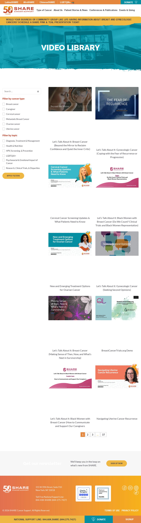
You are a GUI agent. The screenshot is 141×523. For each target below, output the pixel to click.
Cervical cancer (13, 114)
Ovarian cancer (13, 124)
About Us (58, 10)
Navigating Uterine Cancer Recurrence (117, 418)
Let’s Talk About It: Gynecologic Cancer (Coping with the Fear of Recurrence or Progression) (116, 153)
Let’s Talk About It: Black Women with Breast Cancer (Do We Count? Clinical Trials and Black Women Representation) (117, 221)
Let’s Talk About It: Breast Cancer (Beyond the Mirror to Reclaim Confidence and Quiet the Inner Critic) (70, 145)
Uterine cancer (12, 129)
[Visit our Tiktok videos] (136, 492)
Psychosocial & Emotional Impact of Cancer (22, 161)
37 (104, 434)
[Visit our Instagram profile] (136, 488)
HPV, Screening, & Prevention (19, 150)
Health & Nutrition (14, 146)
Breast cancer (12, 104)
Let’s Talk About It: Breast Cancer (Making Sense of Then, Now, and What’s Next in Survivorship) (70, 354)
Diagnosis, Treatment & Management (23, 141)
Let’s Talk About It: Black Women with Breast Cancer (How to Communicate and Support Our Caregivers (70, 422)
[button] (116, 463)
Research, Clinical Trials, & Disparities (23, 168)
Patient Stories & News (76, 10)
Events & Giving (127, 10)
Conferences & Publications (103, 10)
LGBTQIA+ (11, 156)
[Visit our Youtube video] (130, 488)
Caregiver (10, 109)
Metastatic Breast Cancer (17, 119)
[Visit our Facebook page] (124, 488)
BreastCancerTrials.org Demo (117, 350)
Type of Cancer (44, 10)
